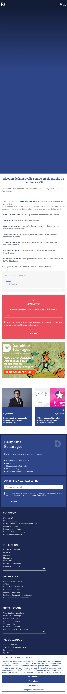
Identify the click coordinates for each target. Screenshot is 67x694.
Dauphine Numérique (12, 562)
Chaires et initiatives (11, 623)
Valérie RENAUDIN (11, 276)
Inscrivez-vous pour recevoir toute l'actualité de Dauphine (33, 343)
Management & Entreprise (17, 499)
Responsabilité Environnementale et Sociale (21, 557)
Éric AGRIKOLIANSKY (13, 248)
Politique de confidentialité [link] (33, 690)
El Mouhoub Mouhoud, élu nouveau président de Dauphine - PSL (15, 453)
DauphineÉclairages (13, 477)
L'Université (8, 552)
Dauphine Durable (10, 560)
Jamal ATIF (8, 254)
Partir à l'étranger (10, 652)
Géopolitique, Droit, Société (17, 494)
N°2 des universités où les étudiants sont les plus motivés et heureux (48, 453)
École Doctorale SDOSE (13, 620)
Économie (10, 497)
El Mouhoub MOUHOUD (30, 235)
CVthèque (7, 617)
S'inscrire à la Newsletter (21, 514)
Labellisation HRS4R (11, 626)
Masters (6, 589)
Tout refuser (34, 681)
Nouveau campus (10, 554)
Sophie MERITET (10, 268)
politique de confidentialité (28, 358)
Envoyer (33, 367)
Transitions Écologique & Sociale (19, 505)
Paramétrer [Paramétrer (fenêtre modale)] (33, 685)
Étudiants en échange (12, 649)
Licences (6, 586)
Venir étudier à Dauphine (13, 646)
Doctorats (7, 594)
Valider (13, 535)
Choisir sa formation (11, 583)
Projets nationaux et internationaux (17, 628)
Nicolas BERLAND (11, 260)
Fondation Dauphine (11, 568)
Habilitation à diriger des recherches (18, 631)
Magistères (7, 591)
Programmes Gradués (12, 597)
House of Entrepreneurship (14, 565)
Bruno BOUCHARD (11, 284)
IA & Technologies (13, 502)
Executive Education (11, 600)
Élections (9, 315)
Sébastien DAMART (12, 292)
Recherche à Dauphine (12, 615)
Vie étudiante (11, 317)
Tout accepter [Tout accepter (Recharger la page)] (33, 677)
